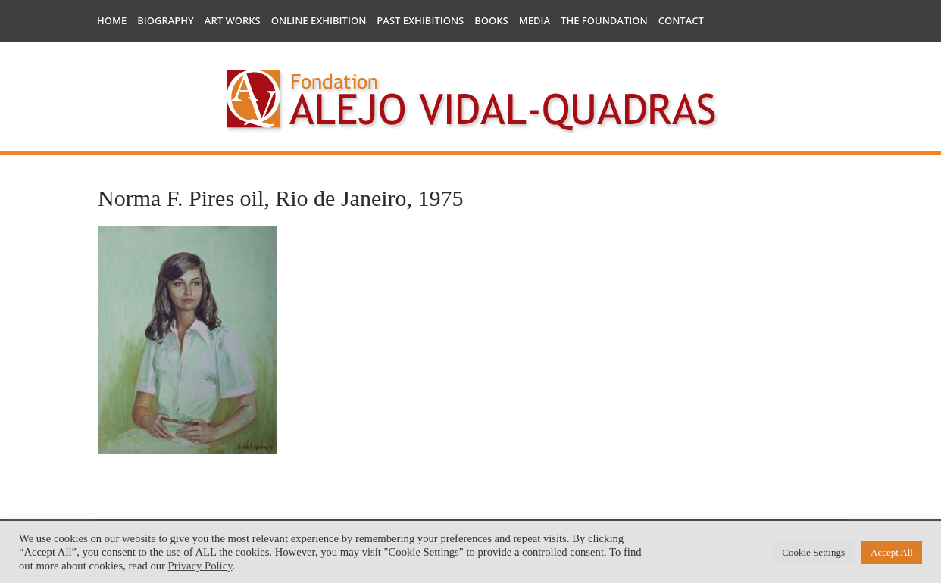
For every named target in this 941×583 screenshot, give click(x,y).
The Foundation (604, 20)
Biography (165, 20)
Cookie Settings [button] (813, 552)
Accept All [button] (892, 552)
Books (491, 20)
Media (534, 20)
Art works (233, 20)
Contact (681, 20)
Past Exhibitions (420, 20)
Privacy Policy (200, 566)
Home (112, 20)
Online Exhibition (319, 20)
